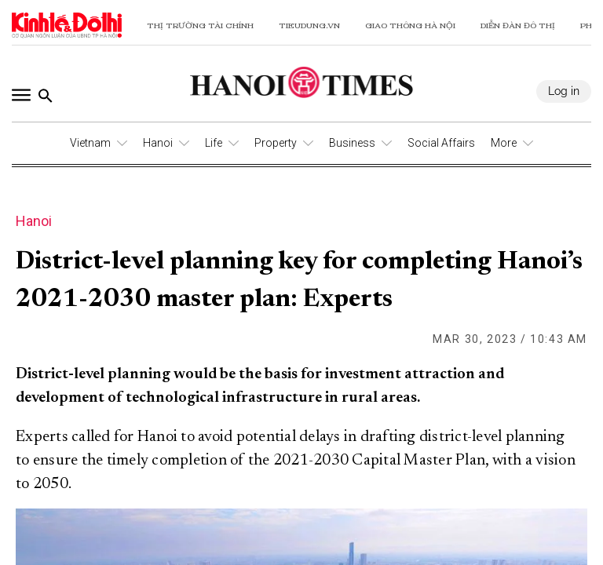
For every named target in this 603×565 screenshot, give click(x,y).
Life (213, 143)
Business (352, 143)
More (504, 143)
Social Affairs (441, 143)
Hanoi (158, 143)
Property (275, 143)
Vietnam (90, 143)
